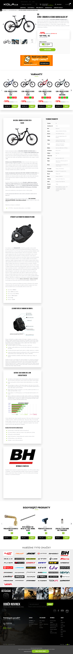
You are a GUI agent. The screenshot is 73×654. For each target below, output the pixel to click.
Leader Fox (63, 622)
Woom (62, 636)
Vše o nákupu (42, 620)
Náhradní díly (48, 7)
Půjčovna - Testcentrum (44, 624)
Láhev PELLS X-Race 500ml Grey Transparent (62, 529)
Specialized (63, 626)
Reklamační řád (53, 627)
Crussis (62, 624)
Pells (61, 620)
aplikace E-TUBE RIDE (34, 278)
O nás (41, 622)
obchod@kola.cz (10, 628)
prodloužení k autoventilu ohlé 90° (11, 529)
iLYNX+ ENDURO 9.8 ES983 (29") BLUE (10, 93)
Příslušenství (39, 7)
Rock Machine (63, 631)
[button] (71, 90)
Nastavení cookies (53, 633)
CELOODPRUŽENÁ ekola (13, 10)
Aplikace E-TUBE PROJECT (24, 278)
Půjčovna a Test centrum (24, 1)
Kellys (62, 627)
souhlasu (51, 606)
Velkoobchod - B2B (53, 624)
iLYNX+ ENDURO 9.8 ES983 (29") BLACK (28, 93)
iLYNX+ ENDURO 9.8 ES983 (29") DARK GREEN (62, 93)
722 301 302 (9, 624)
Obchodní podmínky (54, 626)
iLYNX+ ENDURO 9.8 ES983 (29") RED (45, 93)
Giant (62, 634)
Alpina (62, 629)
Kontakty (33, 1)
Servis (30, 1)
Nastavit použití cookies (27, 651)
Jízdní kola (23, 7)
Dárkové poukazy (58, 7)
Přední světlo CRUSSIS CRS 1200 (45, 529)
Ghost (62, 633)
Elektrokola (31, 7)
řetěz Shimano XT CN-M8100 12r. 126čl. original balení (28, 528)
